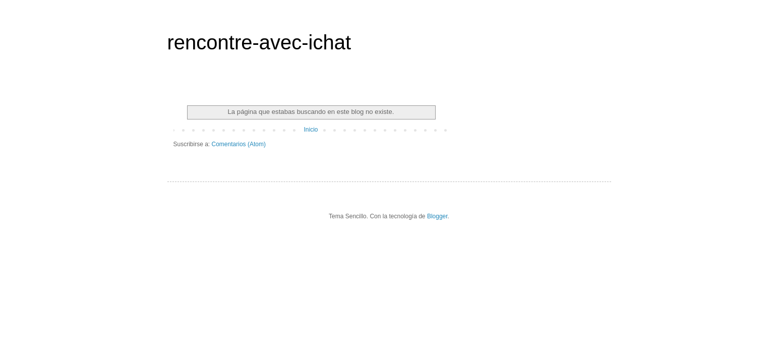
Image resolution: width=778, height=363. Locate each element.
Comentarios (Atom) (239, 144)
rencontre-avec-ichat (259, 42)
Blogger (437, 216)
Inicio (311, 129)
